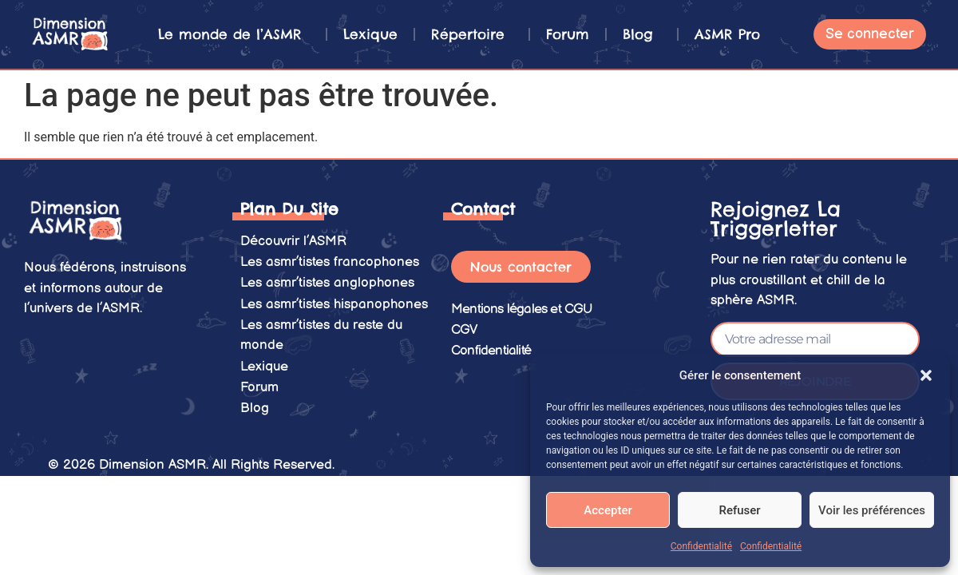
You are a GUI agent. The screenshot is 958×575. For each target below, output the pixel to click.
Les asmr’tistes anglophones (327, 281)
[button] (926, 375)
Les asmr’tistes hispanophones (334, 302)
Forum (567, 34)
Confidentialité (701, 546)
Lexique (370, 34)
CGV (464, 329)
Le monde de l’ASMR (234, 34)
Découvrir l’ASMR (293, 240)
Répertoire (472, 34)
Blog (642, 34)
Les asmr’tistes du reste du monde (321, 332)
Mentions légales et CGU (521, 308)
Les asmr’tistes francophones (329, 261)
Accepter (607, 510)
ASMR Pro (727, 34)
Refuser (739, 510)
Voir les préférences (871, 510)
